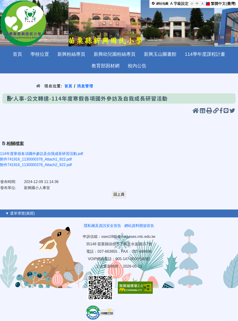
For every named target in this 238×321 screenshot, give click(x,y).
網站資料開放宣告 (139, 226)
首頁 (68, 86)
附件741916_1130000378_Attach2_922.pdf (36, 165)
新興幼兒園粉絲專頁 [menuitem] (115, 54)
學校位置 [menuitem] (39, 54)
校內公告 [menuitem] (137, 65)
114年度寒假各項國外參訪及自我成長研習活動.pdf (41, 154)
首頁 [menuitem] (17, 54)
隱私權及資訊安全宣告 (102, 226)
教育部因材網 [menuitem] (105, 65)
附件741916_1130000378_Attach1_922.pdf (36, 159)
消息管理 (85, 86)
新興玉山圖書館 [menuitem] (160, 54)
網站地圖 (162, 3)
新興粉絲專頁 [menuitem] (71, 54)
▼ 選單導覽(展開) (20, 213)
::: (2, 213)
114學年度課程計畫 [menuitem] (205, 54)
